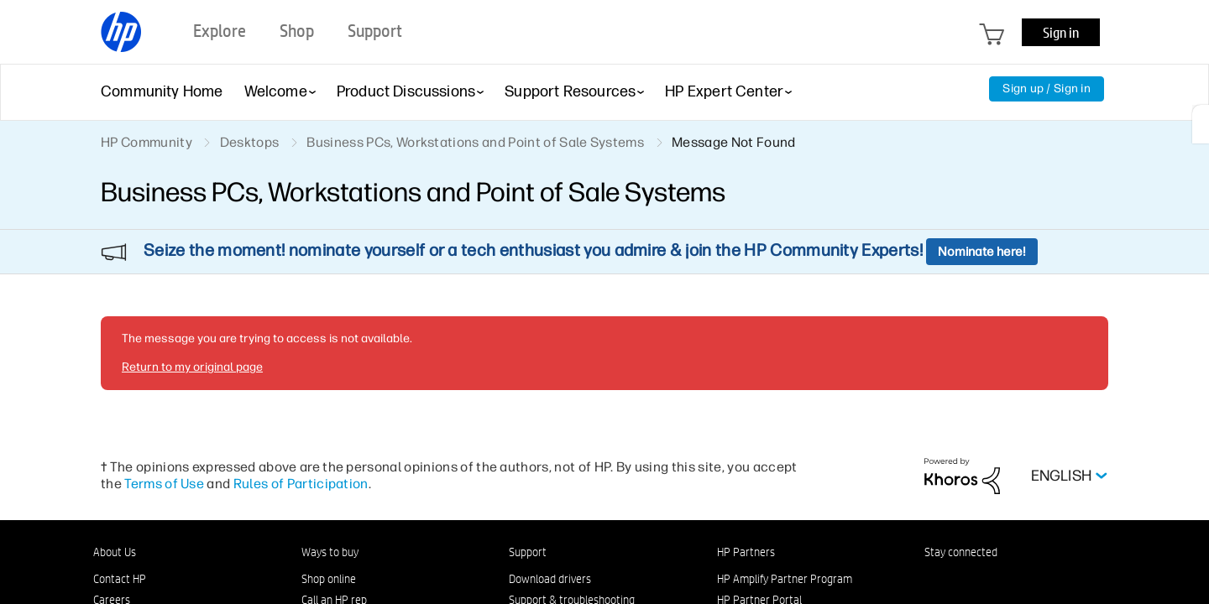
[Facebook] (960, 582)
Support (528, 552)
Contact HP (119, 578)
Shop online (328, 578)
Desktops (250, 142)
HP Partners (746, 552)
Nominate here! (982, 251)
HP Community (146, 142)
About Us (114, 552)
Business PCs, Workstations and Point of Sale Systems (475, 142)
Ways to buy (330, 552)
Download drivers (550, 578)
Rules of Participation (301, 484)
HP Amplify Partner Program (784, 578)
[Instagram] (988, 582)
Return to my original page (192, 367)
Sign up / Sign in (1046, 88)
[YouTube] (1043, 582)
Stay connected (960, 552)
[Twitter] (1016, 582)
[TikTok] (1071, 582)
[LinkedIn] (932, 582)
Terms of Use (164, 484)
